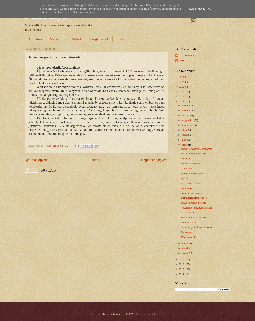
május (185, 140)
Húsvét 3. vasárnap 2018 (193, 202)
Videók (77, 39)
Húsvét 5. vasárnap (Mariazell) (196, 149)
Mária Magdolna (189, 237)
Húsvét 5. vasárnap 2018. (194, 153)
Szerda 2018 (187, 212)
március (186, 243)
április (185, 144)
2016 (182, 264)
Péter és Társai (188, 222)
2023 (182, 77)
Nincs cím (186, 178)
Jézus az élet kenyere (192, 193)
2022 (182, 82)
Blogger (160, 314)
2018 (182, 101)
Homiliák (35, 39)
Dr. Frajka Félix (186, 55)
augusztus (187, 125)
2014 (182, 274)
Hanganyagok (99, 39)
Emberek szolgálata (191, 163)
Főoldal (94, 160)
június (185, 135)
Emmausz (186, 232)
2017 (182, 259)
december (187, 105)
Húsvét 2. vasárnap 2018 (193, 217)
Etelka (182, 60)
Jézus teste (186, 188)
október (186, 115)
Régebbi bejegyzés (154, 160)
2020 (182, 91)
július (184, 130)
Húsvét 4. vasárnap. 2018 (194, 173)
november (187, 110)
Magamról (57, 39)
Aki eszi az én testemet (192, 183)
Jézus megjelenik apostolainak (196, 227)
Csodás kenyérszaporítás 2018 (196, 207)
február (185, 248)
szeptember (188, 120)
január (185, 253)
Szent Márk (186, 168)
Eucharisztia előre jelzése (194, 197)
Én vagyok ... (187, 158)
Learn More (197, 8)
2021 (182, 86)
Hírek (120, 39)
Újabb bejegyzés (36, 160)
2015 (182, 269)
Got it (212, 8)
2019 (182, 96)
